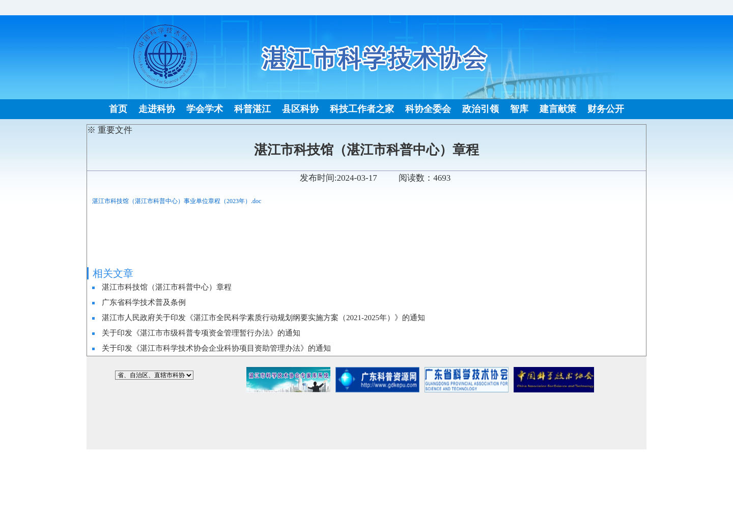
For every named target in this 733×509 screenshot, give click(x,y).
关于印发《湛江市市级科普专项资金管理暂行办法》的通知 (201, 333)
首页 (118, 109)
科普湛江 (252, 109)
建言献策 (558, 109)
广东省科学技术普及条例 (144, 302)
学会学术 (204, 109)
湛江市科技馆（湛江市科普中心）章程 (167, 287)
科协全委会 (428, 109)
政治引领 (480, 109)
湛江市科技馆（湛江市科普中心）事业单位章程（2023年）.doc (176, 201)
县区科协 (300, 109)
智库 (519, 109)
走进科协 (156, 109)
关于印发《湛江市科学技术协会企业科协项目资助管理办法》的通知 (216, 348)
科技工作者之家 (362, 109)
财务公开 (605, 109)
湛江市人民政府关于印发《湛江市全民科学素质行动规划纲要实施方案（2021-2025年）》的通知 (263, 318)
